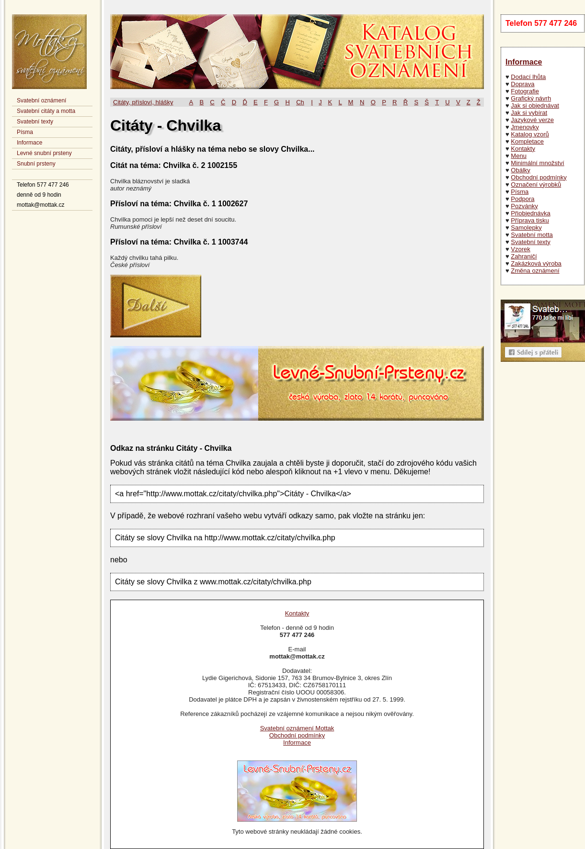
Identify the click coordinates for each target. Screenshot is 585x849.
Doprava (522, 84)
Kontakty (523, 148)
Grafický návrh (531, 98)
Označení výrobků (536, 184)
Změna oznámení (535, 270)
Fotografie (525, 91)
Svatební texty (35, 121)
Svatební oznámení (41, 100)
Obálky (520, 170)
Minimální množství (537, 163)
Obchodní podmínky (538, 177)
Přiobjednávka (530, 213)
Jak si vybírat (529, 112)
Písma (25, 132)
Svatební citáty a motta (46, 111)
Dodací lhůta (528, 76)
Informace (29, 142)
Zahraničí (524, 256)
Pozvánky (524, 206)
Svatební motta (531, 234)
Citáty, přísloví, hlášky (143, 102)
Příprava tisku (530, 220)
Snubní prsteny (36, 163)
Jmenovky (525, 127)
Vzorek (520, 249)
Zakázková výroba (536, 263)
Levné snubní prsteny (44, 153)
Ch (300, 102)
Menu (519, 155)
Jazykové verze (532, 119)
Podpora (522, 198)
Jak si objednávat (535, 105)
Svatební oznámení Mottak (297, 728)
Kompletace (527, 141)
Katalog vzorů (530, 134)
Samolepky (526, 227)
